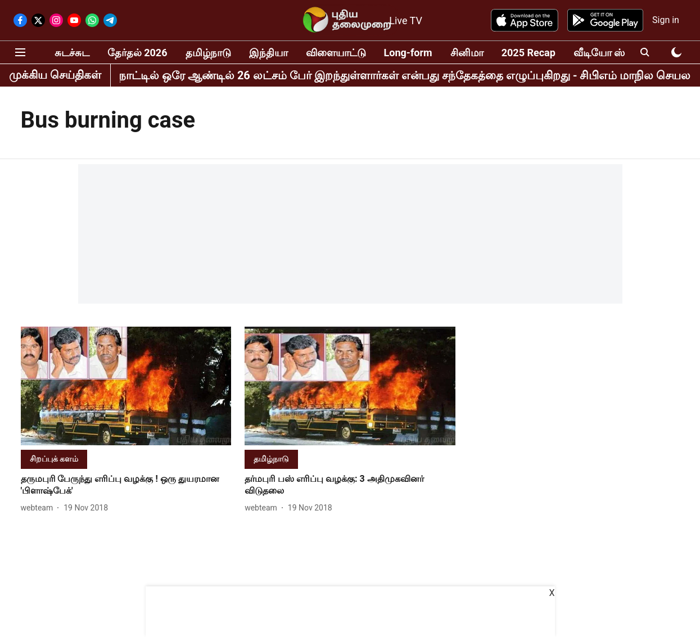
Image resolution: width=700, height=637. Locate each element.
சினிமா (467, 52)
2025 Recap (529, 52)
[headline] (126, 485)
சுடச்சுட (72, 52)
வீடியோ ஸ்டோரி (612, 52)
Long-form (408, 52)
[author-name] (39, 508)
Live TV (405, 20)
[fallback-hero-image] (126, 386)
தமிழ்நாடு (208, 52)
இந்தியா (268, 52)
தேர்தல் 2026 (137, 52)
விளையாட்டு (336, 52)
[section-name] (54, 458)
